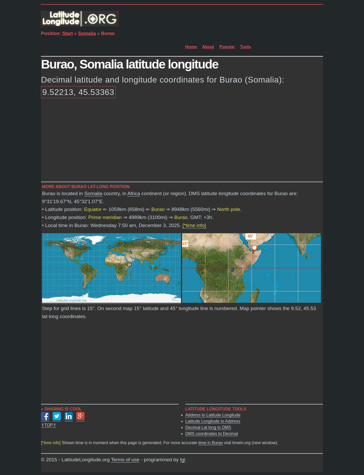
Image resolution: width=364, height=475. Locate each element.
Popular (227, 47)
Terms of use (125, 460)
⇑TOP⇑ (48, 425)
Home (191, 47)
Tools (245, 47)
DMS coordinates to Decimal (211, 434)
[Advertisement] (182, 141)
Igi (182, 460)
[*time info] (194, 225)
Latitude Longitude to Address (212, 421)
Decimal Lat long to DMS (208, 427)
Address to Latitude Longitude (213, 415)
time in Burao (210, 443)
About (208, 47)
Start (67, 33)
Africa (133, 193)
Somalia (87, 33)
